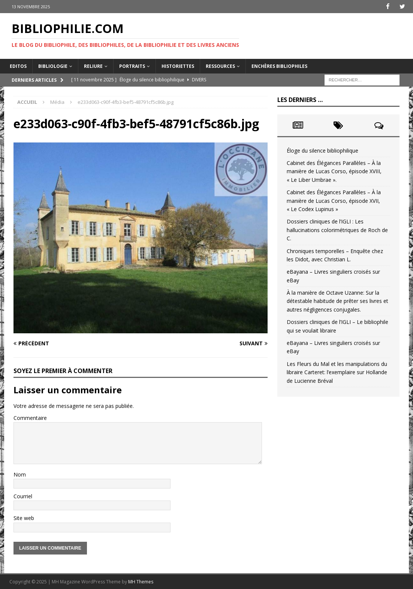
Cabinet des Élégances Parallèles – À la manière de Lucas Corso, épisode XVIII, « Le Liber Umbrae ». (334, 171)
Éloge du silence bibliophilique (322, 150)
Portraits (132, 66)
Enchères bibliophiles (279, 66)
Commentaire (30, 417)
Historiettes (178, 66)
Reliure (93, 66)
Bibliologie (52, 66)
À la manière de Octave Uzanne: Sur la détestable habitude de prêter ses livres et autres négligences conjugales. (337, 301)
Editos (18, 66)
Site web (23, 518)
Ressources (220, 66)
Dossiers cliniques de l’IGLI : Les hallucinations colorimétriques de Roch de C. (337, 230)
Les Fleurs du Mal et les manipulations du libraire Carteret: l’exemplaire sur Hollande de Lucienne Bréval (337, 372)
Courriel (22, 496)
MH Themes (140, 582)
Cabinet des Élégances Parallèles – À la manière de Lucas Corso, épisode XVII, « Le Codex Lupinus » (334, 201)
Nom (19, 474)
